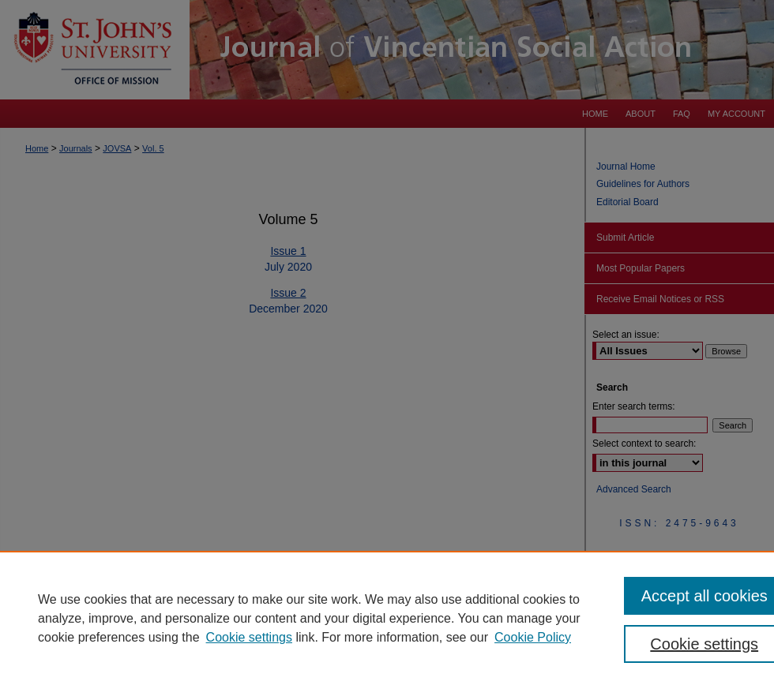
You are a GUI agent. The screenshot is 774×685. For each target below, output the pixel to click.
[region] (387, 618)
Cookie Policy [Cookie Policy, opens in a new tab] (532, 637)
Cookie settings (249, 637)
